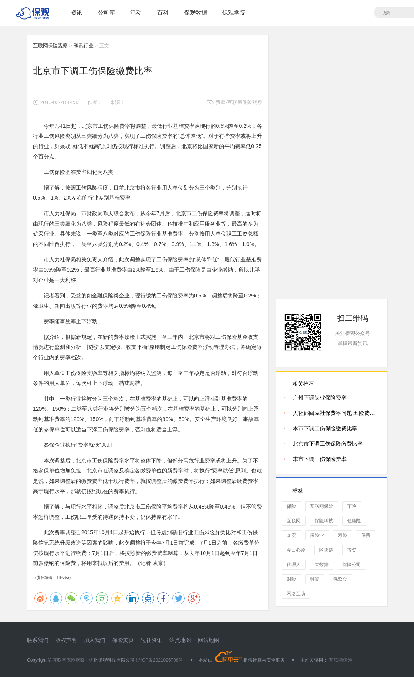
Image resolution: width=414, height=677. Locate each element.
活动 (136, 12)
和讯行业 (84, 45)
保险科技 (324, 520)
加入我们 (94, 640)
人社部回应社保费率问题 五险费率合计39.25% (336, 413)
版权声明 (66, 640)
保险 (291, 506)
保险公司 (352, 564)
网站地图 (208, 640)
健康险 (354, 520)
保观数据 (195, 12)
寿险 (342, 535)
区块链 (326, 550)
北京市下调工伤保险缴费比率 (328, 444)
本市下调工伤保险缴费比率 (325, 428)
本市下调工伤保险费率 (320, 459)
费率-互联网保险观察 (239, 102)
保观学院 (233, 12)
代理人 (294, 564)
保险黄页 (123, 640)
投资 (351, 550)
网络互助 (296, 593)
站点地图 (180, 640)
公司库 (106, 12)
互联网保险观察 (50, 45)
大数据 (322, 564)
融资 (314, 579)
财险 (291, 579)
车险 (351, 506)
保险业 (317, 535)
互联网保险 (321, 506)
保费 (365, 535)
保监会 (340, 579)
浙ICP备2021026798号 (159, 660)
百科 (163, 12)
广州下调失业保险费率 (320, 398)
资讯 (76, 12)
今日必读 (296, 550)
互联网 (294, 520)
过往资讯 (151, 640)
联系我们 (37, 640)
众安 (291, 535)
